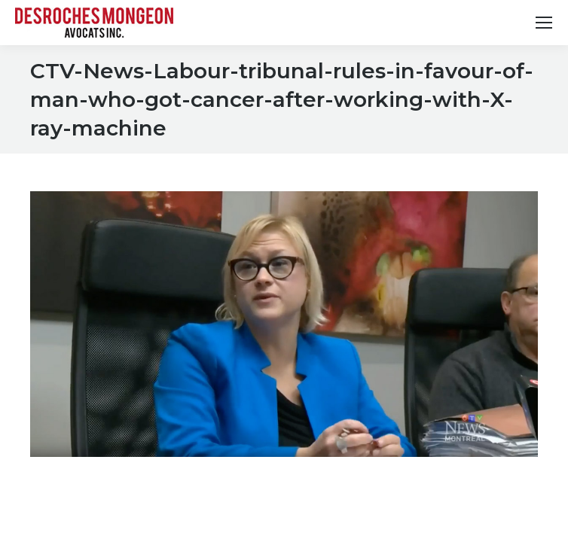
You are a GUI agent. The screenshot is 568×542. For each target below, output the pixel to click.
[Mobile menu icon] (544, 23)
